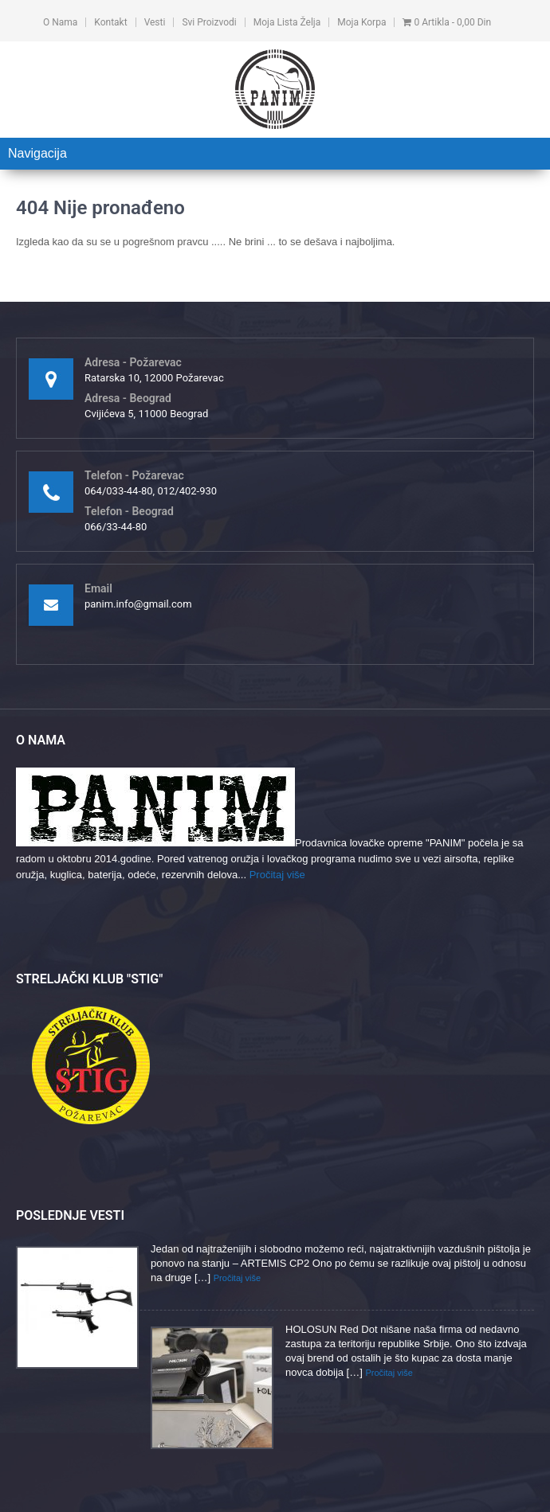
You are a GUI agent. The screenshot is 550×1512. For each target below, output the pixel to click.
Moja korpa (361, 22)
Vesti (155, 22)
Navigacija (37, 153)
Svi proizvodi (209, 22)
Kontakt (110, 22)
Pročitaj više (277, 875)
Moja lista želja (286, 22)
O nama (60, 22)
